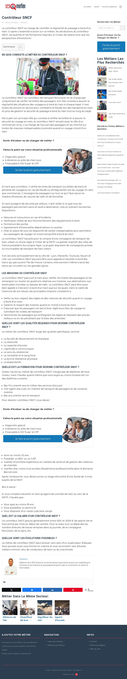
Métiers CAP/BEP (11, 22)
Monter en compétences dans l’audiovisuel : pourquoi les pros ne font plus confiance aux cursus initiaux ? (110, 141)
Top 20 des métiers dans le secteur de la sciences (116, 82)
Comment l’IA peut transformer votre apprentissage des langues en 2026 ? (110, 155)
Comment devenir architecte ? (108, 193)
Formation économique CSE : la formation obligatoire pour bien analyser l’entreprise (109, 183)
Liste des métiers (55, 641)
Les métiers (87, 7)
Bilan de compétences (109, 7)
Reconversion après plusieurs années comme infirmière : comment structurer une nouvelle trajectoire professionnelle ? (110, 169)
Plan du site (95, 649)
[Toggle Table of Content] (19, 47)
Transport (23, 22)
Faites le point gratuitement (111, 47)
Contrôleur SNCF (115, 102)
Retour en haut (70, 674)
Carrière (96, 7)
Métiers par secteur (56, 645)
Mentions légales (97, 645)
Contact (93, 641)
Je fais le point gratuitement (33, 170)
